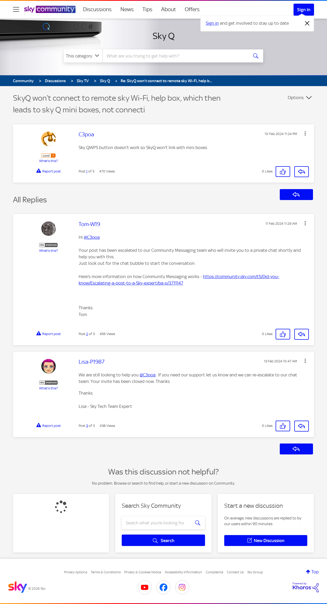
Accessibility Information (183, 572)
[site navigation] (16, 9)
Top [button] (315, 571)
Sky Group (255, 572)
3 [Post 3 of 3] (87, 426)
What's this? (48, 161)
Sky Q (164, 36)
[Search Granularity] (83, 55)
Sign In (303, 9)
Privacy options (75, 572)
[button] (305, 133)
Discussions (97, 9)
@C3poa (92, 237)
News (127, 9)
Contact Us (235, 572)
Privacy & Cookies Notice (142, 572)
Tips (147, 9)
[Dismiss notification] (307, 23)
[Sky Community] (50, 9)
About (168, 9)
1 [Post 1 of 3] (86, 171)
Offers (192, 9)
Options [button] (296, 97)
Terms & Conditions (106, 572)
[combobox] (175, 55)
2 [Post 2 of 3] (87, 334)
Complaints (214, 572)
